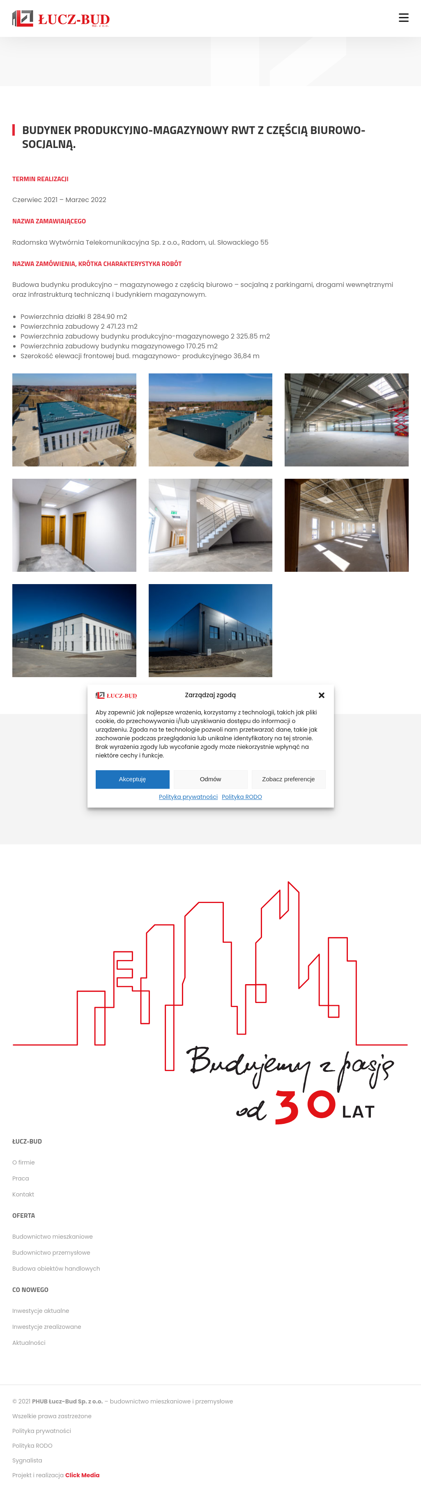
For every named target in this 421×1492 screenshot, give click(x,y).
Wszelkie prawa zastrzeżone (52, 1416)
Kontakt (23, 1194)
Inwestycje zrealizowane (46, 1327)
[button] (321, 695)
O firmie (23, 1162)
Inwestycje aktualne (40, 1311)
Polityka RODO (242, 797)
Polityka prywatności (188, 797)
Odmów (210, 779)
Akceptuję (132, 779)
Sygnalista (27, 1460)
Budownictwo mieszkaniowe (52, 1237)
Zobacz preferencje (288, 779)
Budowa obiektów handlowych (56, 1269)
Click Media (82, 1475)
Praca (20, 1178)
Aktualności (29, 1343)
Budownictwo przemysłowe (51, 1253)
